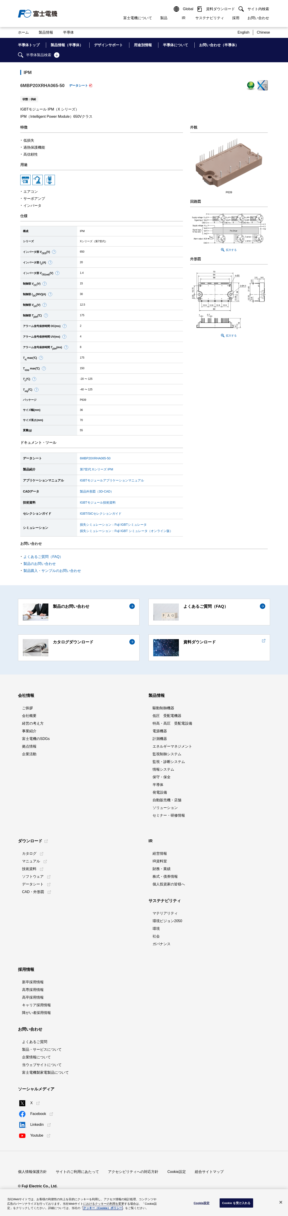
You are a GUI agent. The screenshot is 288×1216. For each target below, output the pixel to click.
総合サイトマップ (209, 1172)
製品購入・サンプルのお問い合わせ (52, 571)
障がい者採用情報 (36, 1013)
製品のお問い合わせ (39, 564)
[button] (54, 252)
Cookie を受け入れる (236, 1202)
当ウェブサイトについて (42, 1065)
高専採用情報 (33, 990)
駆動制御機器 (163, 708)
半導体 (158, 785)
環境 (156, 928)
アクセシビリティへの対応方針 (133, 1172)
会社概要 (29, 716)
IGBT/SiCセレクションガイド (101, 513)
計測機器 (160, 739)
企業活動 (29, 754)
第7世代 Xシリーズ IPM (96, 469)
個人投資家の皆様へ (169, 884)
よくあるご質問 (34, 1042)
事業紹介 (29, 731)
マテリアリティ (165, 913)
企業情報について (36, 1057)
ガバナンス (162, 944)
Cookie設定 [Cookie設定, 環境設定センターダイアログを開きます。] (201, 1202)
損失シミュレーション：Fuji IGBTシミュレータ (113, 524)
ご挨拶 (27, 708)
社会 (156, 936)
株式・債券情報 (165, 876)
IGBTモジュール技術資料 (98, 502)
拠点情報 (29, 746)
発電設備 (160, 792)
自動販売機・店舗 (167, 800)
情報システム (163, 769)
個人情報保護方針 (32, 1172)
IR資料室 (160, 861)
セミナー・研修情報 (169, 815)
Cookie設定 (176, 1172)
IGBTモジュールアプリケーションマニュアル (112, 480)
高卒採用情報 (33, 997)
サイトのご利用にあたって (77, 1172)
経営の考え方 (33, 723)
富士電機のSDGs (36, 739)
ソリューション (165, 808)
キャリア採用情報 (36, 1005)
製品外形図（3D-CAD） (97, 491)
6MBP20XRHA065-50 (95, 458)
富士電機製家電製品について (45, 1072)
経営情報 (160, 853)
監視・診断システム (169, 762)
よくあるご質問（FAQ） (43, 557)
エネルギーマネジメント (172, 746)
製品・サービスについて (42, 1049)
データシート (78, 85)
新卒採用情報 (33, 982)
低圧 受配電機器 (167, 716)
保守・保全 (162, 777)
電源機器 (160, 731)
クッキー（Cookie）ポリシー (102, 1208)
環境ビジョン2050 (167, 921)
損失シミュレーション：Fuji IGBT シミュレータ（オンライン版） (126, 531)
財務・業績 (162, 869)
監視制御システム (167, 754)
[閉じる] (281, 1202)
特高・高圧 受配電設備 (172, 723)
